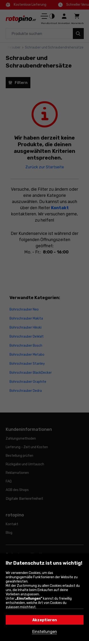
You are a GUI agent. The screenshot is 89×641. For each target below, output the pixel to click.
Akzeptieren (44, 620)
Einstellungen (44, 631)
